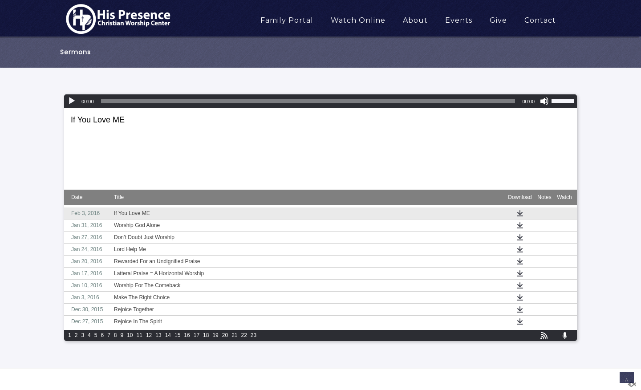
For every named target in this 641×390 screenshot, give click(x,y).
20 (225, 335)
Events (458, 20)
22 (244, 335)
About (415, 20)
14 (168, 335)
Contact (540, 20)
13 (158, 335)
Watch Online (358, 20)
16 (187, 335)
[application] (320, 101)
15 (177, 335)
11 (139, 335)
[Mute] (544, 101)
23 (253, 335)
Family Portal (286, 20)
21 (234, 335)
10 (130, 335)
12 (149, 335)
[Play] (71, 101)
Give (498, 20)
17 (196, 335)
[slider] (308, 101)
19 (215, 335)
